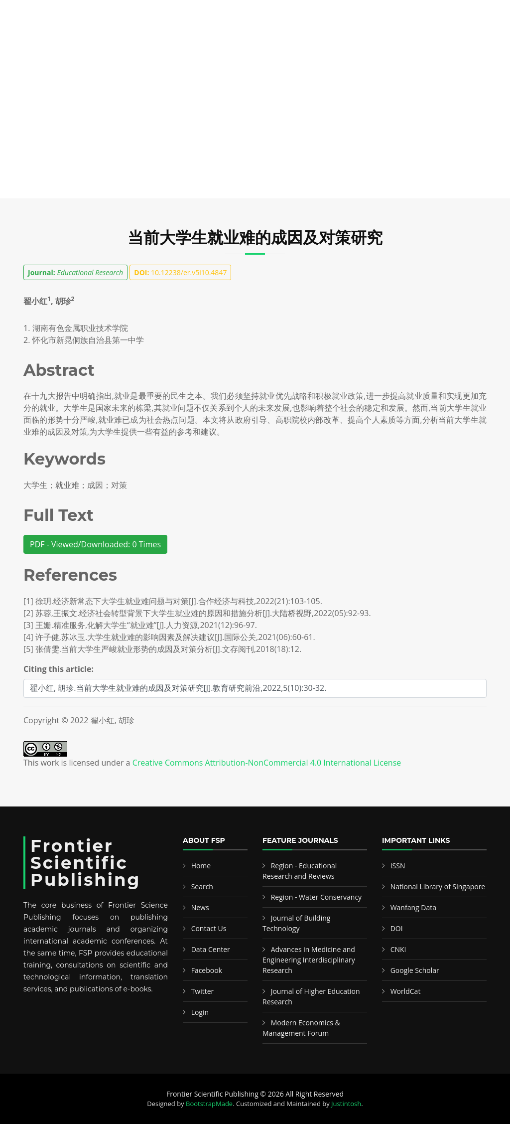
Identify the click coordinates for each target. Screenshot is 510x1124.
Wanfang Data (413, 907)
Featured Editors (201, 44)
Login (200, 1012)
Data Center (210, 949)
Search (139, 44)
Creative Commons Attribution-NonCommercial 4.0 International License (266, 762)
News (378, 44)
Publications (76, 44)
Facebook (206, 970)
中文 (457, 44)
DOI (396, 928)
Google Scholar (414, 970)
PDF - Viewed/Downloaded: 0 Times (95, 544)
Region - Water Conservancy (316, 897)
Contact (417, 44)
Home (27, 44)
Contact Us (209, 928)
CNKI (398, 949)
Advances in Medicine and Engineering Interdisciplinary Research (308, 960)
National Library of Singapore (438, 886)
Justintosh (346, 1103)
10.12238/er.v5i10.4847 (180, 272)
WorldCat (405, 991)
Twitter (202, 991)
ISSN (397, 865)
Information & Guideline (295, 44)
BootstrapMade (209, 1103)
